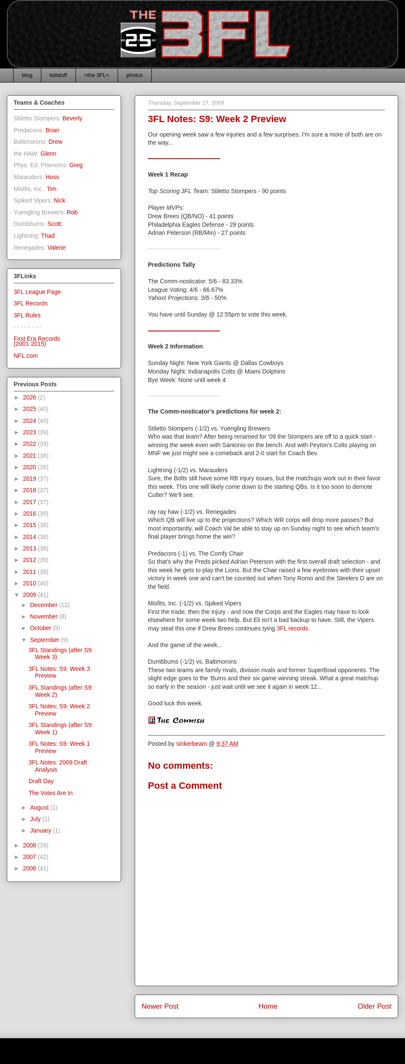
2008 (30, 845)
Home (268, 1006)
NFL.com (26, 355)
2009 (30, 594)
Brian (53, 130)
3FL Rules (27, 315)
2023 (30, 432)
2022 (30, 443)
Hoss (52, 177)
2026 (30, 397)
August (40, 807)
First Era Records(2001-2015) (37, 341)
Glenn (48, 153)
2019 (30, 478)
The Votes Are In (51, 793)
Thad (48, 235)
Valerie (56, 247)
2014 (30, 536)
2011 (30, 571)
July (36, 819)
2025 (30, 408)
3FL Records (31, 303)
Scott (54, 223)
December (44, 605)
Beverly (72, 118)
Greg (76, 165)
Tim (52, 188)
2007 (30, 856)
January (41, 830)
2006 (30, 868)
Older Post (374, 1006)
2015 (30, 525)
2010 (30, 583)
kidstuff (58, 75)
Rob (72, 212)
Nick (59, 200)
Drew (56, 141)
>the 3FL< (96, 75)
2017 (30, 502)
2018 (30, 490)
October (41, 628)
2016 (30, 513)
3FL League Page (37, 291)
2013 (30, 548)
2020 (30, 467)
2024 (30, 420)
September (45, 639)
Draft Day (41, 781)
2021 (30, 455)
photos (134, 75)
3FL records (292, 628)
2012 (30, 559)
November (44, 616)
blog (27, 75)
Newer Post (160, 1006)
